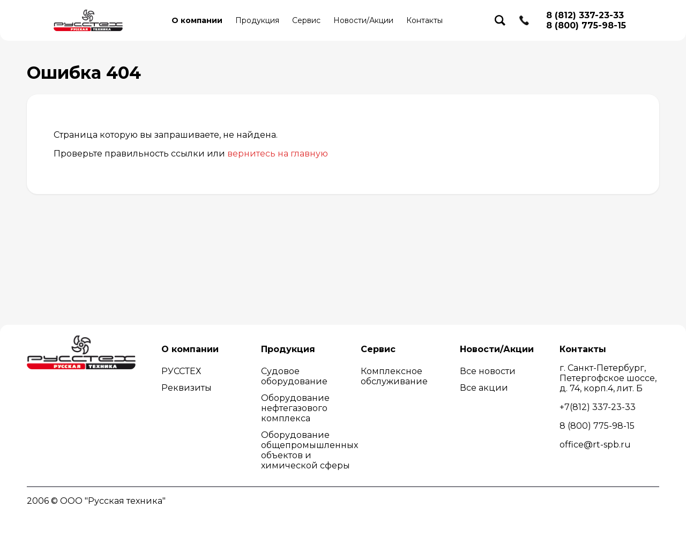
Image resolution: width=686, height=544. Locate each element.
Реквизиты (186, 388)
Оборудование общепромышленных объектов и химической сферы (309, 450)
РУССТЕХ (181, 371)
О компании (197, 20)
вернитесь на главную (277, 153)
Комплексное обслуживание (394, 376)
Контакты (424, 20)
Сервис (306, 20)
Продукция (257, 20)
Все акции (484, 388)
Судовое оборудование (294, 376)
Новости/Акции (363, 20)
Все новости (488, 371)
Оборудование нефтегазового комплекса (295, 408)
